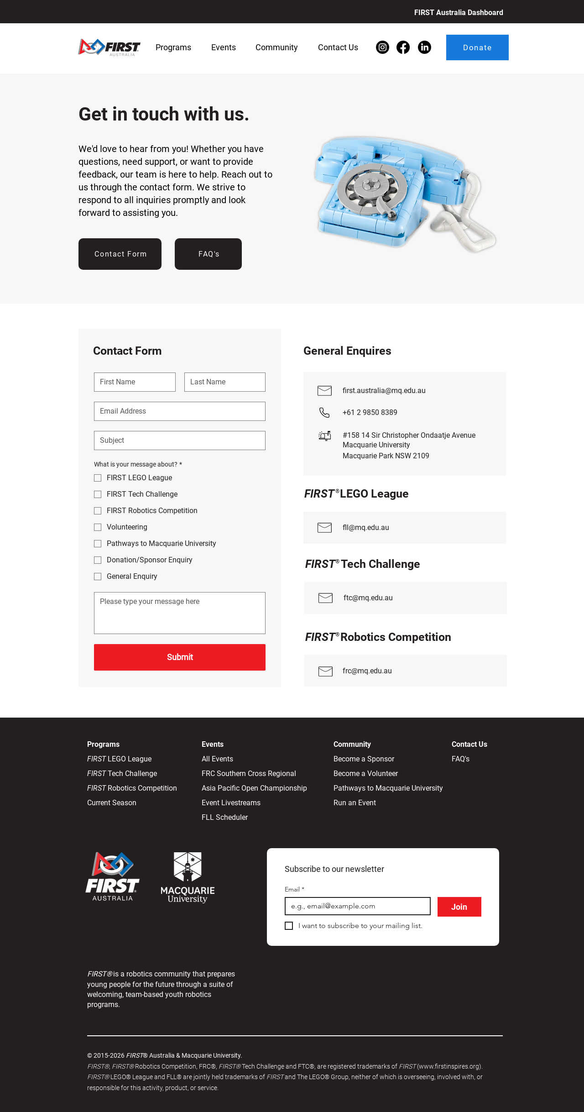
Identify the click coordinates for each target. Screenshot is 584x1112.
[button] (173, 47)
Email (294, 889)
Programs (104, 744)
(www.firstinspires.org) (449, 1066)
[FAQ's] (208, 254)
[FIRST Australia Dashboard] (456, 12)
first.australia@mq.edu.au (384, 390)
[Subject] (177, 440)
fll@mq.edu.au (366, 527)
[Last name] (222, 382)
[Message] (179, 613)
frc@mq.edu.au (367, 670)
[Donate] (477, 47)
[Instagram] (382, 47)
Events (213, 744)
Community (352, 744)
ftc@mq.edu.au (368, 597)
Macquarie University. (212, 1055)
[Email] (177, 411)
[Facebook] (403, 47)
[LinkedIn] (424, 47)
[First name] (132, 382)
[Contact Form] (120, 254)
